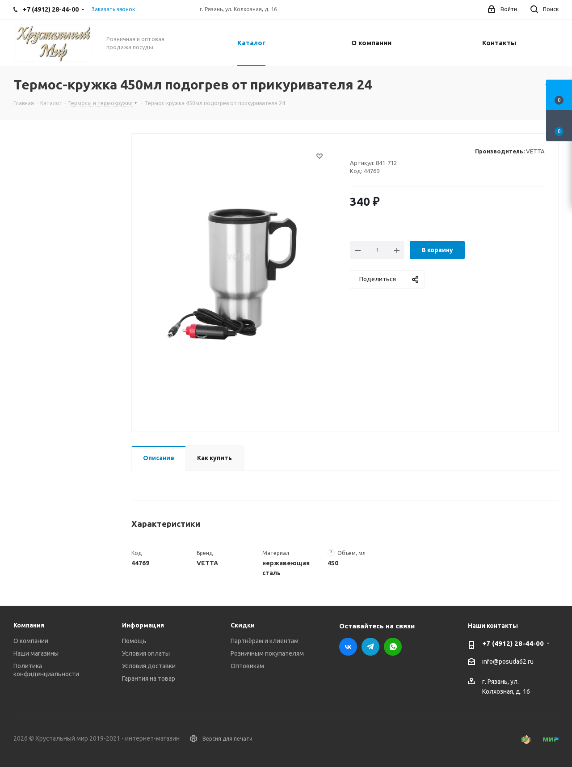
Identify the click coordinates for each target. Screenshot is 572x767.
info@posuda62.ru (508, 661)
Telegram (370, 647)
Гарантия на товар (148, 678)
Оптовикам (247, 666)
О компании (30, 640)
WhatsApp (393, 647)
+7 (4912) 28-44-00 (513, 643)
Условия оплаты (146, 653)
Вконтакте (348, 647)
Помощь (134, 640)
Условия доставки (149, 666)
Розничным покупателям (267, 653)
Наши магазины (36, 653)
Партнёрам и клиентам (265, 640)
